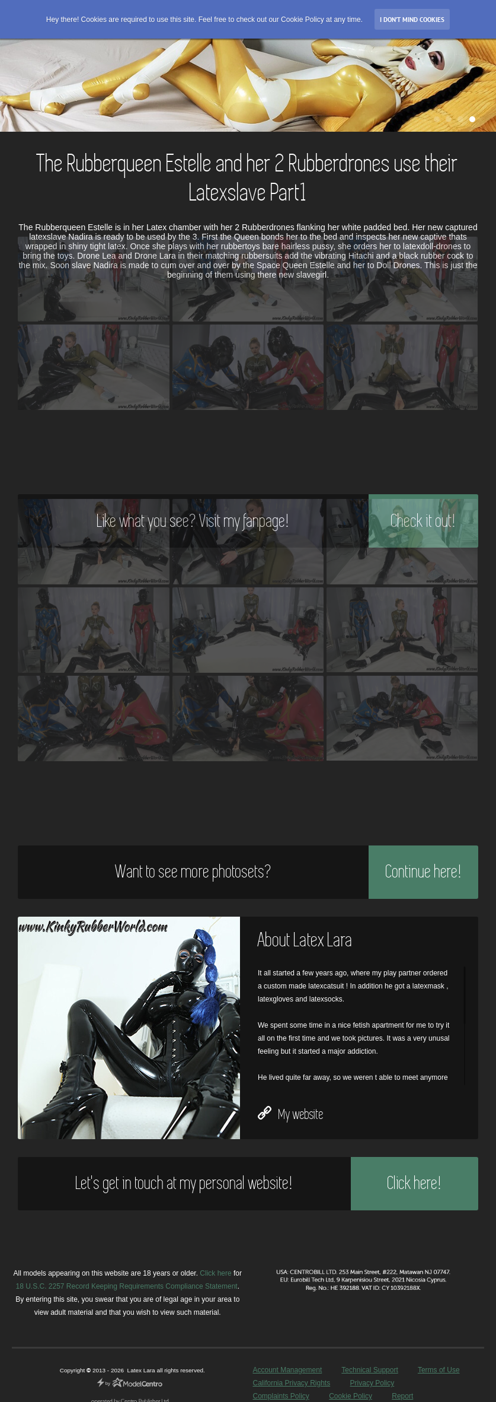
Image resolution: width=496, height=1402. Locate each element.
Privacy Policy (372, 1383)
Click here (215, 1273)
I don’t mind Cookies (412, 19)
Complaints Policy (280, 1396)
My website (291, 1113)
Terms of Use (439, 1370)
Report (402, 1396)
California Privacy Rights (291, 1383)
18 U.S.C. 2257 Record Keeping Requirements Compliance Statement (126, 1286)
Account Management (287, 1370)
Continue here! (424, 871)
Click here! (414, 1183)
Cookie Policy (350, 1396)
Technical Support (369, 1370)
